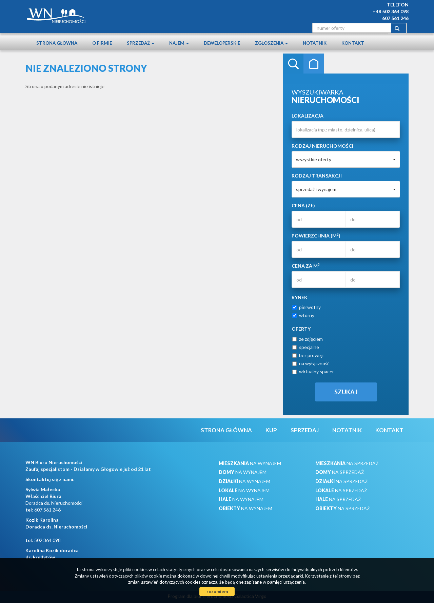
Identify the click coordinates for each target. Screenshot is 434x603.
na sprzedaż (347, 463)
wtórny (303, 315)
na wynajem (250, 463)
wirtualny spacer (313, 371)
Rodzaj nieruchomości (322, 146)
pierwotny (306, 307)
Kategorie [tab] (313, 64)
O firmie (102, 43)
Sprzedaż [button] (140, 43)
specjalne (305, 347)
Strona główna (56, 43)
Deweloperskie (222, 43)
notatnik (315, 43)
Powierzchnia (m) (316, 235)
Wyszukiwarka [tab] (293, 64)
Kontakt (352, 43)
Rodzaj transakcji (317, 176)
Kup (271, 430)
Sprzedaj (305, 430)
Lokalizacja (307, 116)
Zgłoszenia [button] (271, 43)
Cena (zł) (303, 205)
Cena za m (306, 266)
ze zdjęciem (307, 339)
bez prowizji (307, 355)
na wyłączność (311, 363)
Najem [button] (179, 43)
